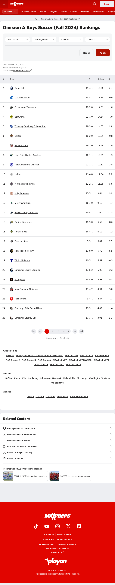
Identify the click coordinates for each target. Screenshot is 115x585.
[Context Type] (71, 39)
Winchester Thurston (22, 184)
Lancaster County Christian (25, 270)
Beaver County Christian (24, 212)
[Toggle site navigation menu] (4, 4)
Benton (15, 136)
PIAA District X (41, 364)
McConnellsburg (20, 97)
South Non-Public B (79, 396)
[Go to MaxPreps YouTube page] (46, 526)
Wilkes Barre (57, 382)
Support (57, 552)
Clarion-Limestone (21, 222)
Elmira (17, 378)
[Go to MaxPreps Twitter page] (68, 526)
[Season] (17, 39)
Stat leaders (99, 11)
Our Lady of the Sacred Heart (26, 308)
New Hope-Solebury (22, 251)
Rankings (84, 11)
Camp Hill (17, 88)
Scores (73, 11)
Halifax (15, 174)
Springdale (17, 279)
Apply (103, 52)
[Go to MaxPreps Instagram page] (57, 526)
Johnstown (45, 378)
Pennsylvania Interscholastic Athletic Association (39, 355)
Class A (30, 396)
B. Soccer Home (28, 11)
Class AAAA (62, 396)
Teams (43, 11)
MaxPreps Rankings (22, 70)
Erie (24, 378)
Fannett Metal (19, 145)
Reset (86, 52)
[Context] (97, 39)
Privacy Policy (64, 539)
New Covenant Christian (24, 289)
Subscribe (48, 539)
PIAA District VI (60, 360)
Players (53, 11)
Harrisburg (33, 378)
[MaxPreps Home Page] (36, 18)
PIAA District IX (29, 360)
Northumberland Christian (24, 164)
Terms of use (46, 544)
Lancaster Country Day (23, 318)
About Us (49, 534)
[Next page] (74, 331)
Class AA (40, 396)
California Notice (66, 544)
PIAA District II (86, 355)
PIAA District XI (57, 364)
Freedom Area (19, 241)
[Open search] (95, 4)
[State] (44, 39)
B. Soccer (10, 11)
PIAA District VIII (101, 360)
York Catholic (18, 231)
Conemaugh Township (23, 107)
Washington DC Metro (99, 378)
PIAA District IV (13, 360)
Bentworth (17, 117)
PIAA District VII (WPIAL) (80, 360)
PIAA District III (102, 355)
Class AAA (50, 396)
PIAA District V (44, 360)
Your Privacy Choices (57, 548)
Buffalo (8, 378)
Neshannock (18, 299)
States (64, 11)
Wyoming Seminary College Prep (28, 126)
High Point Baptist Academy (26, 155)
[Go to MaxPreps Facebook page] (79, 526)
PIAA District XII (73, 364)
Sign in (107, 3)
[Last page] (81, 331)
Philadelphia (69, 378)
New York (56, 378)
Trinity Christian (20, 260)
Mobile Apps (64, 534)
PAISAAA (10, 355)
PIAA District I (71, 355)
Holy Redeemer (19, 193)
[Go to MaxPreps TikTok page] (36, 526)
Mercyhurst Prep (20, 203)
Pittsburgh (82, 378)
